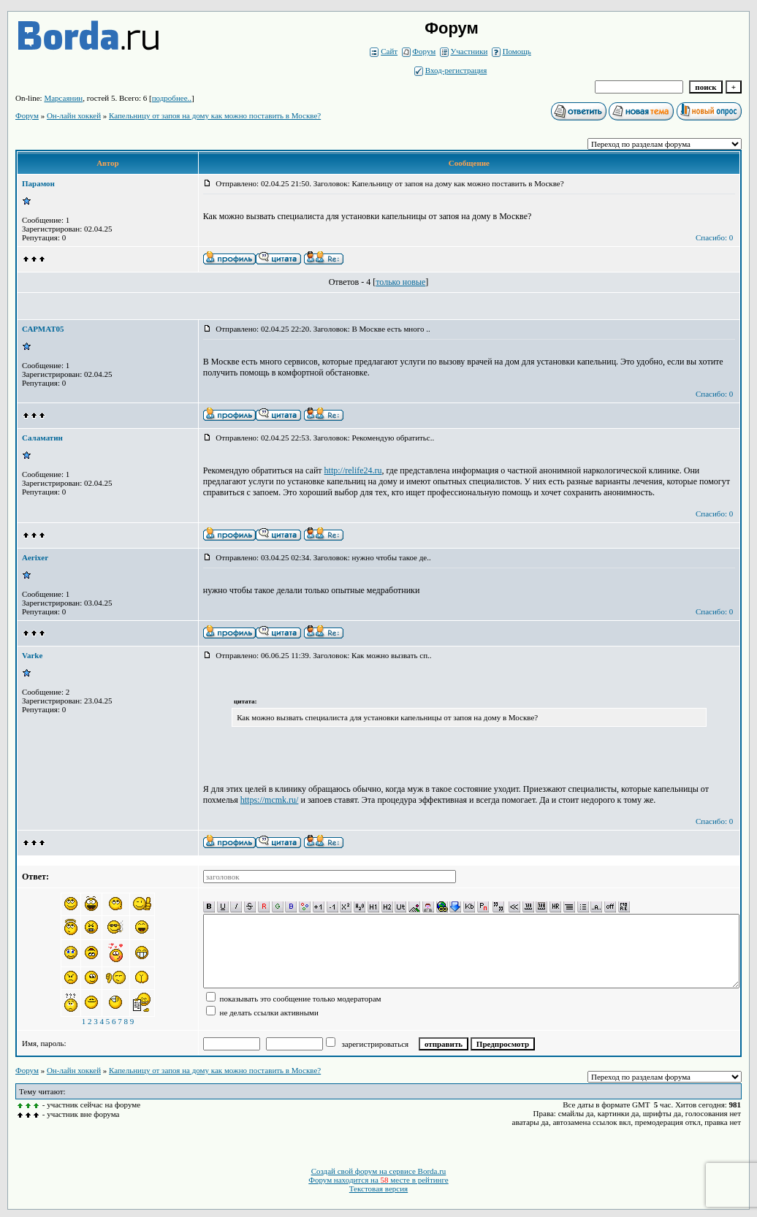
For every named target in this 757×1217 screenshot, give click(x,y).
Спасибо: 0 (714, 237)
